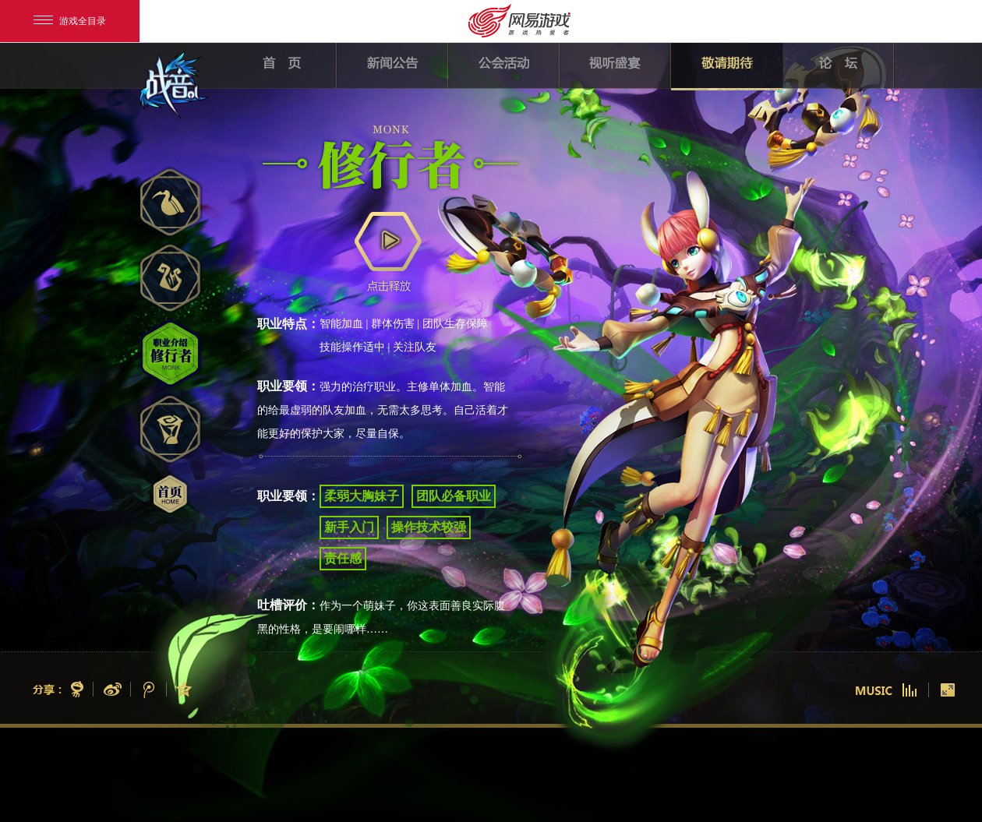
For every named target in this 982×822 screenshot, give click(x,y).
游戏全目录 (70, 21)
